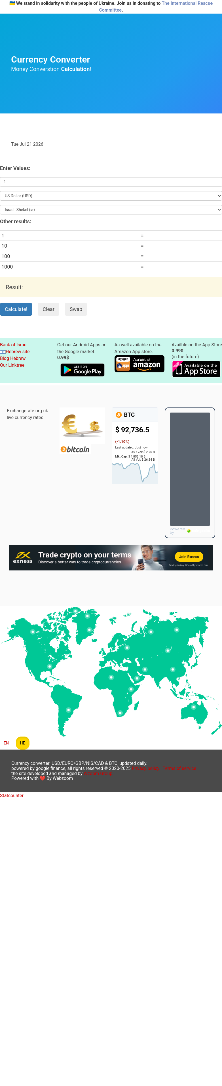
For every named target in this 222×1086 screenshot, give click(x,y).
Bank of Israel (14, 344)
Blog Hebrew (13, 358)
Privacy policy (146, 768)
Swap (76, 309)
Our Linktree (12, 365)
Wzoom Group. (99, 773)
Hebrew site (15, 351)
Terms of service (179, 768)
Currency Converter (50, 59)
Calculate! (16, 309)
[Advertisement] (112, 126)
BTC (125, 414)
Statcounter (12, 795)
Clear (48, 309)
